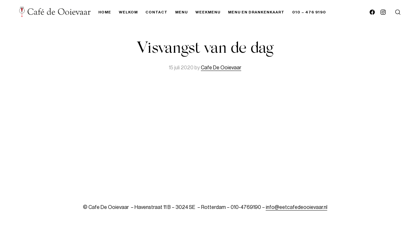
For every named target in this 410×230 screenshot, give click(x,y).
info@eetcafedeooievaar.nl (296, 207)
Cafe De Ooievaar (221, 67)
